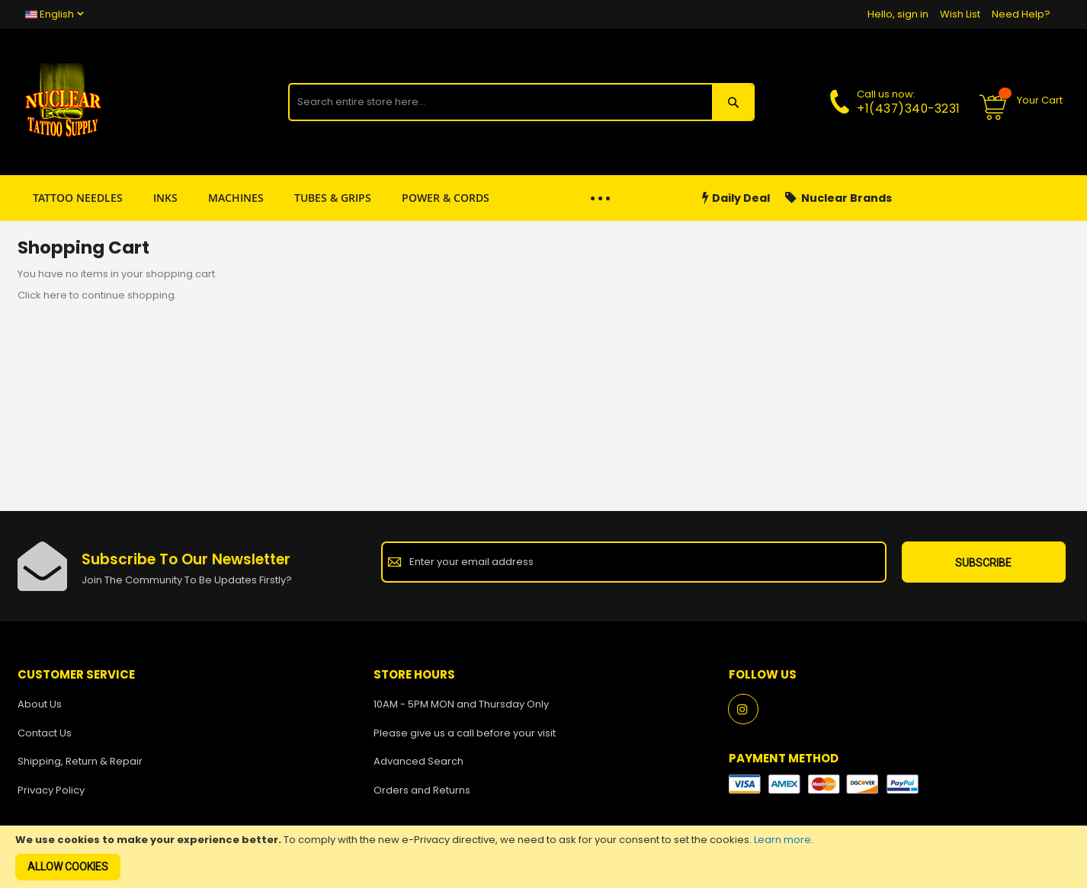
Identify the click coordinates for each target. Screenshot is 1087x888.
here (55, 295)
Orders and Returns (422, 790)
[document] (543, 856)
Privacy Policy (51, 790)
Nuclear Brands (838, 198)
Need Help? (1021, 14)
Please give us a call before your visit (465, 733)
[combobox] (500, 102)
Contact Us (45, 733)
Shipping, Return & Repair (80, 761)
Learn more (782, 839)
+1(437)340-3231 (908, 109)
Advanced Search (418, 761)
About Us (40, 704)
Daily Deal (736, 198)
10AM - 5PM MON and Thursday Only (461, 704)
